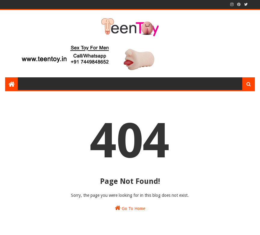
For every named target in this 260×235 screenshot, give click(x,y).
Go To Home (130, 208)
